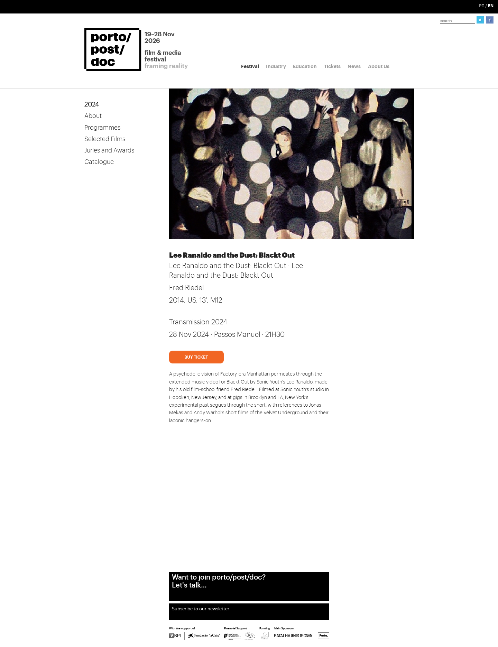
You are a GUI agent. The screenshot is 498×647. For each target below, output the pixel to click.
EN (491, 6)
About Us (378, 66)
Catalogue (99, 162)
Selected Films (104, 139)
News (354, 66)
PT (481, 6)
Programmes (102, 127)
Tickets (332, 66)
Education (305, 66)
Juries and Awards (109, 150)
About (93, 116)
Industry (276, 66)
